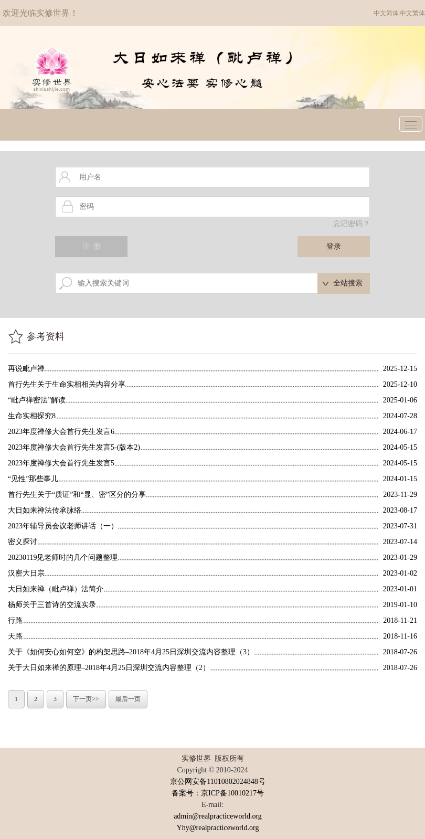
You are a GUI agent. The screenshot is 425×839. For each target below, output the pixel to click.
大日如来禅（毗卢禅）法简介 (55, 589)
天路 (15, 636)
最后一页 (128, 699)
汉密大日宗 (26, 573)
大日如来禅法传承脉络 (44, 510)
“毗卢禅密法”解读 (37, 400)
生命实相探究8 (32, 416)
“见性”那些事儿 (33, 479)
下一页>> (86, 699)
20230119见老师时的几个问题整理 (63, 557)
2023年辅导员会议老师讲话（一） (63, 526)
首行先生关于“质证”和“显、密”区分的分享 (77, 494)
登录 (333, 246)
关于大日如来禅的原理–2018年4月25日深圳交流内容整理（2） (109, 668)
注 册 (91, 246)
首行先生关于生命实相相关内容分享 (66, 384)
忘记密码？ (351, 224)
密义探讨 (22, 542)
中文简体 (386, 13)
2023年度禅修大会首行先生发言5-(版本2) (74, 447)
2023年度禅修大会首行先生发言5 (61, 463)
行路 (15, 620)
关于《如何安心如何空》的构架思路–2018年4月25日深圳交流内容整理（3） (131, 652)
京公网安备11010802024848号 (217, 781)
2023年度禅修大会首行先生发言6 (61, 432)
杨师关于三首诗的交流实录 (52, 605)
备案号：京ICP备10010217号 (218, 793)
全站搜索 (348, 283)
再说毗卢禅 (26, 369)
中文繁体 (412, 13)
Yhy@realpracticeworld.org (218, 828)
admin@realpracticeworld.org (218, 816)
